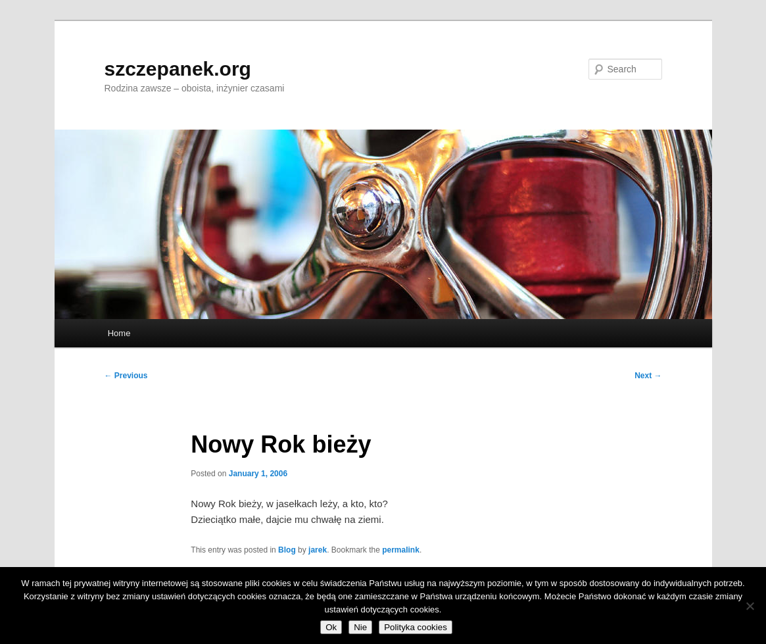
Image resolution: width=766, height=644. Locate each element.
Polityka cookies (415, 627)
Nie (360, 627)
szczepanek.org (178, 69)
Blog (287, 550)
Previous (126, 375)
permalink (400, 550)
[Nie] (749, 605)
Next (647, 375)
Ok (331, 627)
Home (119, 333)
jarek (317, 550)
